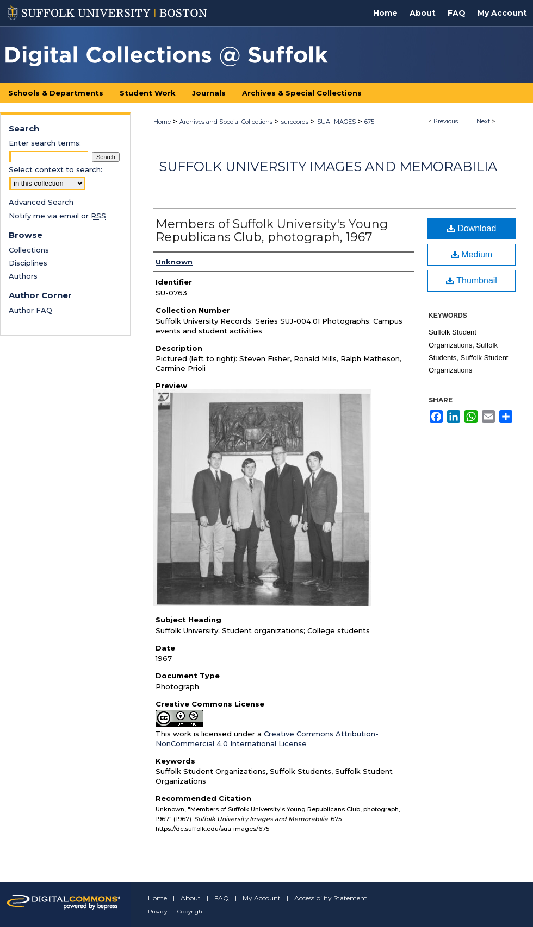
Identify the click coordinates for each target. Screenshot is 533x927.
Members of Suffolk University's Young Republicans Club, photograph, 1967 (272, 230)
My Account (262, 898)
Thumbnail (471, 280)
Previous (445, 121)
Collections (29, 249)
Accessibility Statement (330, 898)
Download (472, 228)
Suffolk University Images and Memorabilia (328, 166)
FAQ (221, 898)
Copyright (190, 911)
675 (369, 121)
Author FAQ (30, 310)
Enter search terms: (45, 142)
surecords (294, 121)
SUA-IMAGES (336, 121)
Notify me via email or (57, 215)
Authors (23, 276)
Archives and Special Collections (225, 121)
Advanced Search (41, 202)
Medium (471, 254)
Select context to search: (55, 169)
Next (483, 121)
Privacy (157, 911)
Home (162, 121)
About (191, 898)
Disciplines (28, 262)
